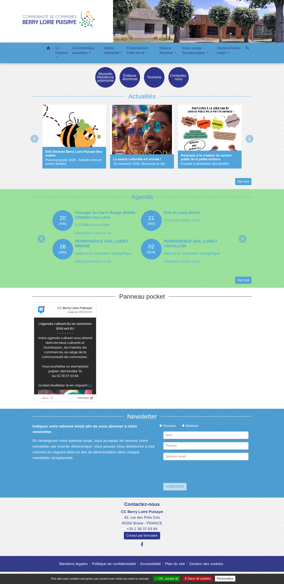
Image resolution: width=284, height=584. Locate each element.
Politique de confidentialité (114, 564)
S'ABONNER (175, 486)
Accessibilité (150, 564)
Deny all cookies (197, 578)
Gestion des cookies (206, 564)
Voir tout (243, 182)
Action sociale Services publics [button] (194, 50)
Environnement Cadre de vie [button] (137, 50)
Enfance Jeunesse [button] (166, 50)
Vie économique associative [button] (83, 50)
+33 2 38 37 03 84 (142, 529)
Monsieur (169, 426)
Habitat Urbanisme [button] (112, 50)
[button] (48, 48)
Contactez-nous (142, 504)
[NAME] (206, 435)
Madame (192, 426)
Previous (41, 239)
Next (243, 239)
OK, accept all (166, 578)
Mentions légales (73, 564)
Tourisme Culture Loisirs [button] (229, 50)
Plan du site (175, 564)
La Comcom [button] (61, 50)
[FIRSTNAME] (206, 446)
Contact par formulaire (142, 535)
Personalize (225, 578)
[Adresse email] (206, 456)
